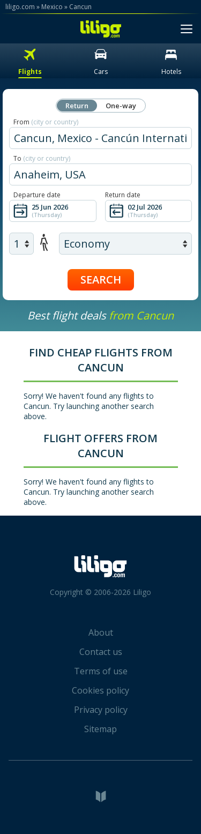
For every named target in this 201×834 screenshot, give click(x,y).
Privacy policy (101, 710)
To (41, 158)
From (45, 121)
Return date (122, 194)
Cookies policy (100, 690)
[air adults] (21, 244)
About (100, 632)
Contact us (100, 652)
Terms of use (101, 671)
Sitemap (100, 729)
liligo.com (20, 6)
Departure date (37, 194)
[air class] (125, 244)
